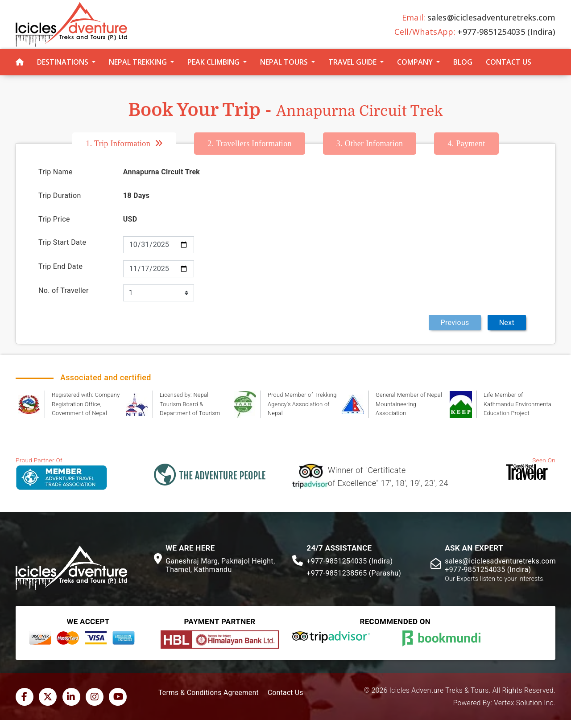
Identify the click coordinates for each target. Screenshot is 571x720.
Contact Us (508, 62)
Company (415, 62)
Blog (462, 62)
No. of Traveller (63, 290)
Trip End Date (60, 266)
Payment (466, 143)
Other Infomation (369, 143)
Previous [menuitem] (454, 322)
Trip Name (55, 172)
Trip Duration (59, 195)
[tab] (133, 143)
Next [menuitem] (506, 322)
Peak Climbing (213, 62)
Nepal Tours (284, 62)
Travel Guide (352, 62)
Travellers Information (249, 143)
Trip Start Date (62, 242)
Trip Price (54, 219)
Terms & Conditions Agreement (208, 693)
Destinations (62, 62)
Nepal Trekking (138, 62)
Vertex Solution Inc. (524, 703)
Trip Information (118, 143)
